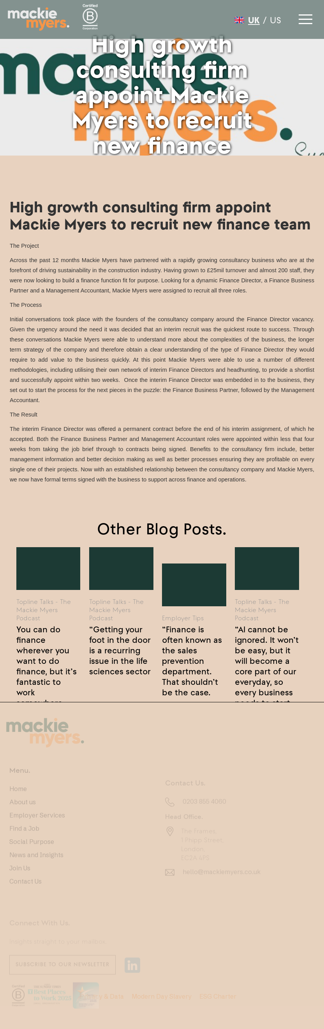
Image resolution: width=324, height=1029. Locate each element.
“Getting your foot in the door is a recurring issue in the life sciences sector (120, 643)
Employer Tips (183, 618)
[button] (304, 17)
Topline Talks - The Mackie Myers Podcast (43, 610)
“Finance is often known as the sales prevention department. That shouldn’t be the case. (192, 643)
